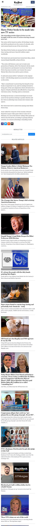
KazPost (18, 2)
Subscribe (31, 134)
